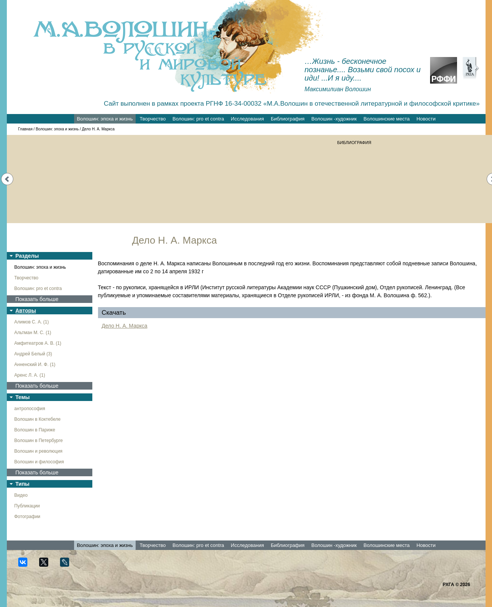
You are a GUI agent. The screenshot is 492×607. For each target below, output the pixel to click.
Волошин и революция (38, 451)
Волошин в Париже (34, 430)
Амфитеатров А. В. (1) (38, 343)
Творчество (152, 119)
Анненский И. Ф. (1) (34, 364)
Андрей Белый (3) (33, 354)
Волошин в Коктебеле (37, 419)
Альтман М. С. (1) (32, 332)
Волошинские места (387, 119)
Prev (7, 179)
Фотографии (27, 516)
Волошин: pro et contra (198, 119)
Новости (425, 119)
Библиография (288, 119)
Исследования (247, 119)
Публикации (27, 506)
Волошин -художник (334, 119)
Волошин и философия (39, 461)
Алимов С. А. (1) (31, 322)
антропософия (29, 408)
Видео (21, 495)
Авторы (26, 310)
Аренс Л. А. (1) (29, 375)
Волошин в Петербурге (38, 440)
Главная (25, 129)
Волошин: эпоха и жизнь (105, 119)
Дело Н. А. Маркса (124, 326)
